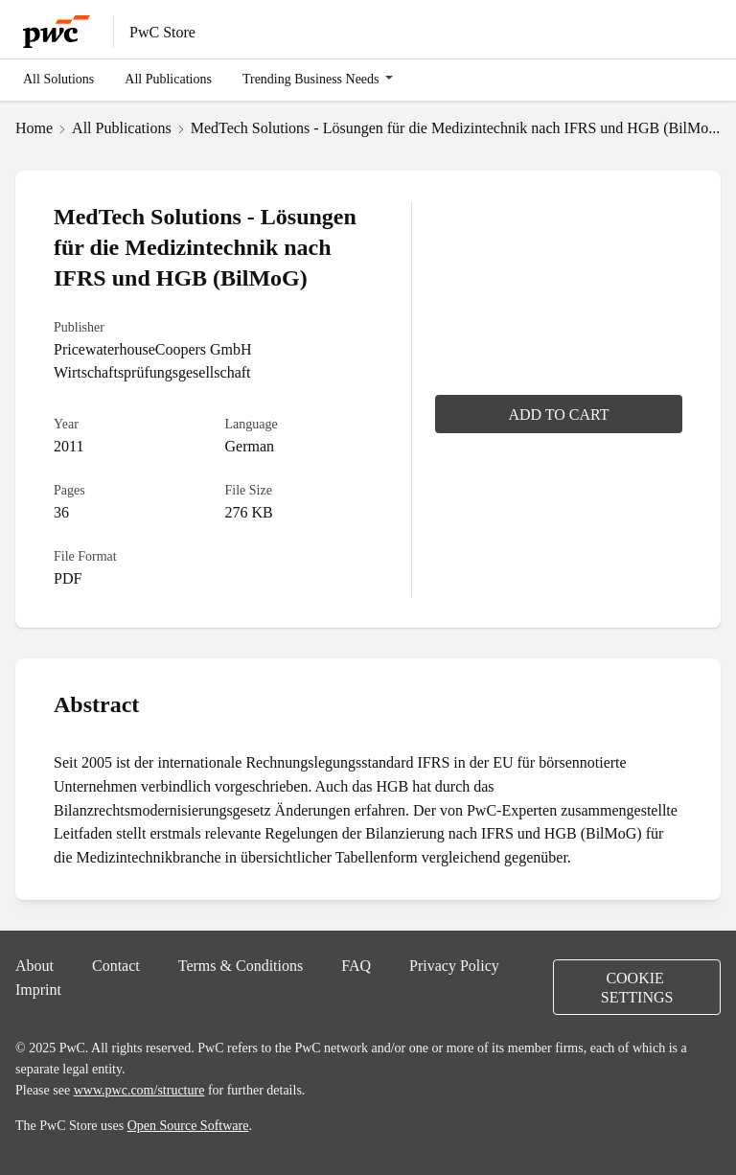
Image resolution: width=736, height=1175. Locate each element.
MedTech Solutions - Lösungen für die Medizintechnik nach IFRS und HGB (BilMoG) (457, 127)
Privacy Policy (454, 965)
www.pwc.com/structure (139, 1089)
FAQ (356, 965)
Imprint (38, 989)
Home (34, 127)
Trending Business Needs (311, 78)
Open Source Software (188, 1125)
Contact (116, 965)
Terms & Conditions (240, 965)
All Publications (168, 78)
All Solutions (58, 78)
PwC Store (162, 31)
